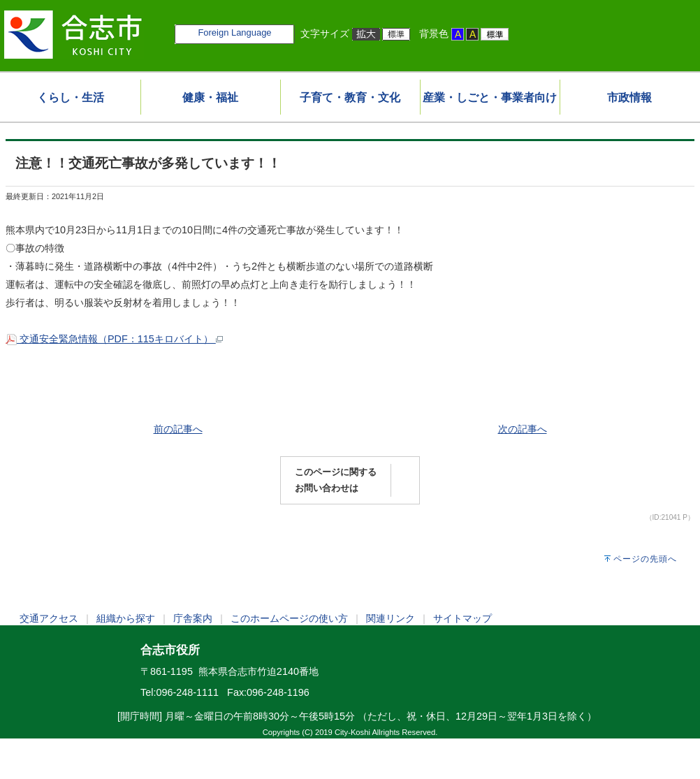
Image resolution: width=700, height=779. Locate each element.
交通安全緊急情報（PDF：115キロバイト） (114, 338)
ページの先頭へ (645, 559)
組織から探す (125, 618)
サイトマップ (462, 618)
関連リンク (390, 618)
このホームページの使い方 (289, 618)
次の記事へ (522, 429)
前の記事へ (178, 429)
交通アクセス (49, 618)
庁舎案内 (192, 618)
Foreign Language (234, 32)
